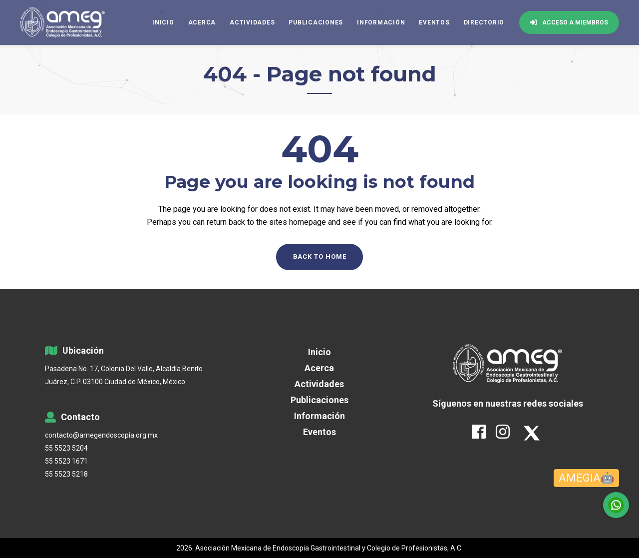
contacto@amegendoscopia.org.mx (101, 435)
